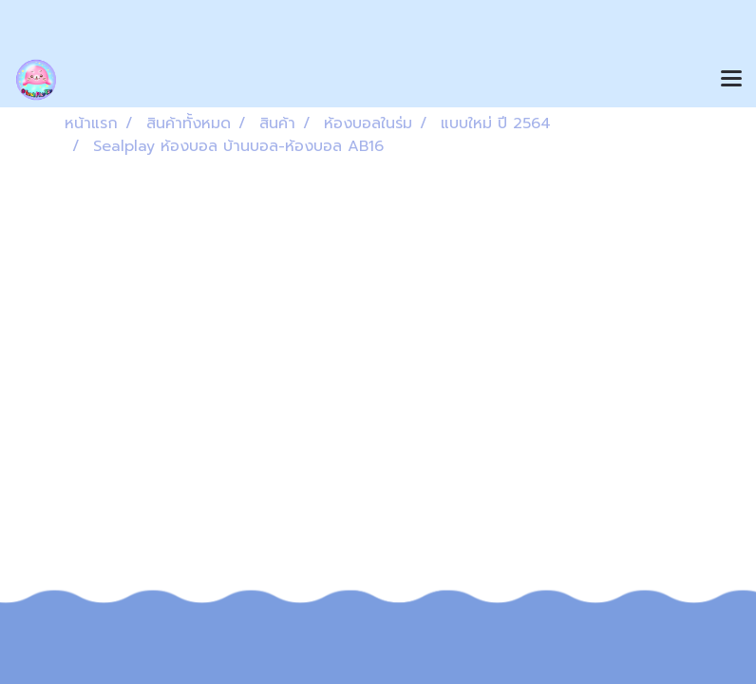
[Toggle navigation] (731, 80)
